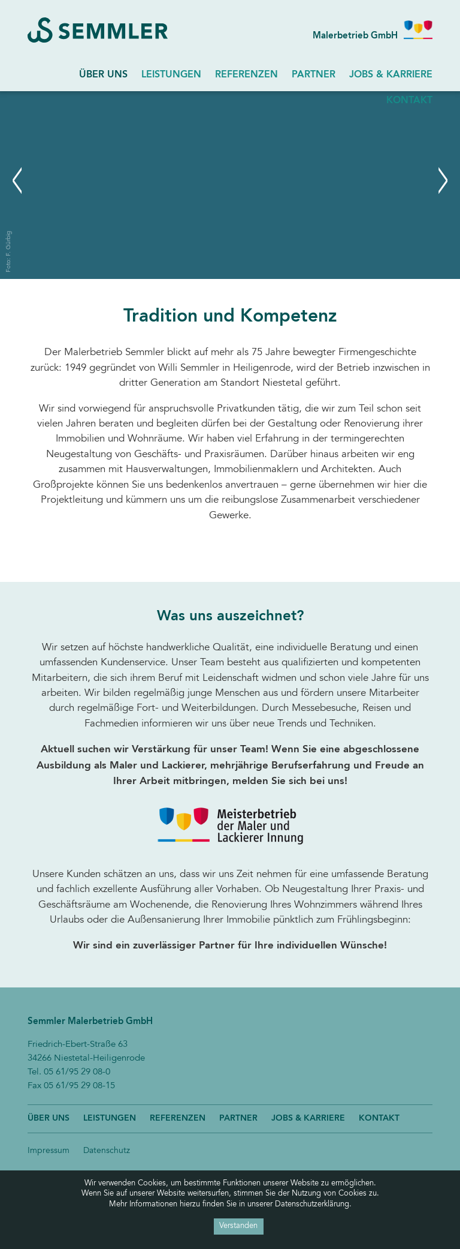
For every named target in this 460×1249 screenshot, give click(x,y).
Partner (313, 75)
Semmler (104, 30)
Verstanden (238, 1226)
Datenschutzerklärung (312, 1204)
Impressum (48, 1151)
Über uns (103, 75)
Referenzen (246, 75)
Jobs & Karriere (390, 75)
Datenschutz (106, 1151)
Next (240, 98)
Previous (18, 98)
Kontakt (379, 1118)
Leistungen (171, 75)
